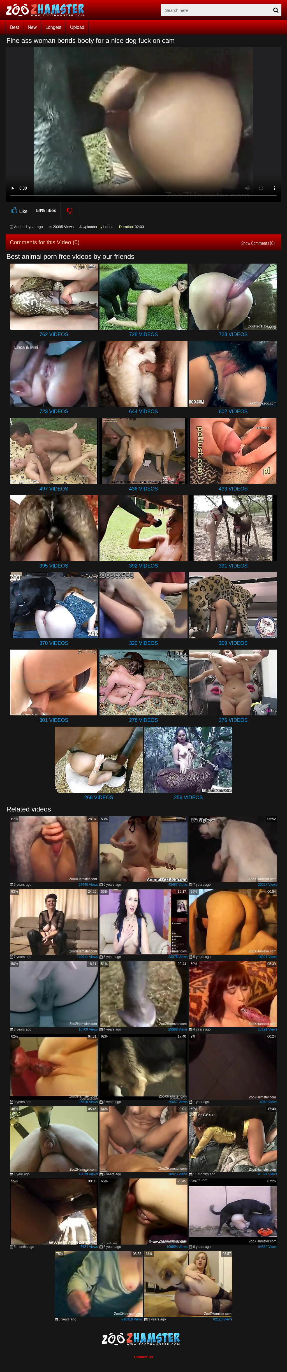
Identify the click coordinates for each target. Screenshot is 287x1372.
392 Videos (143, 566)
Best (14, 27)
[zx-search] (221, 10)
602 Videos (233, 411)
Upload (77, 27)
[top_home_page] (48, 10)
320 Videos (143, 643)
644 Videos (143, 411)
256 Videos (188, 797)
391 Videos (233, 566)
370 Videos (53, 643)
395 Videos (53, 566)
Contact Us (143, 1357)
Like (18, 210)
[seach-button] (275, 10)
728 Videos (143, 334)
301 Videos (53, 720)
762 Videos (53, 334)
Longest (53, 27)
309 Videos (233, 643)
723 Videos (53, 411)
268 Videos (98, 797)
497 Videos (53, 489)
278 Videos (143, 720)
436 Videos (143, 489)
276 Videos (233, 720)
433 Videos (233, 489)
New (32, 27)
